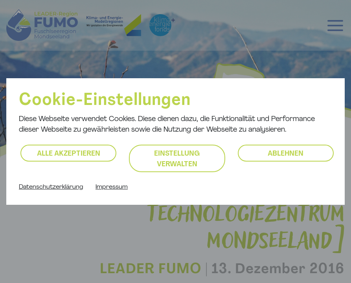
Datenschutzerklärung (51, 187)
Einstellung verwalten (177, 159)
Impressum (112, 187)
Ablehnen (285, 154)
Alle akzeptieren (68, 154)
